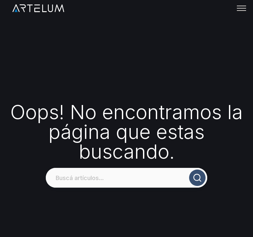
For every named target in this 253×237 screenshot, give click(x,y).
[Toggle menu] (241, 8)
